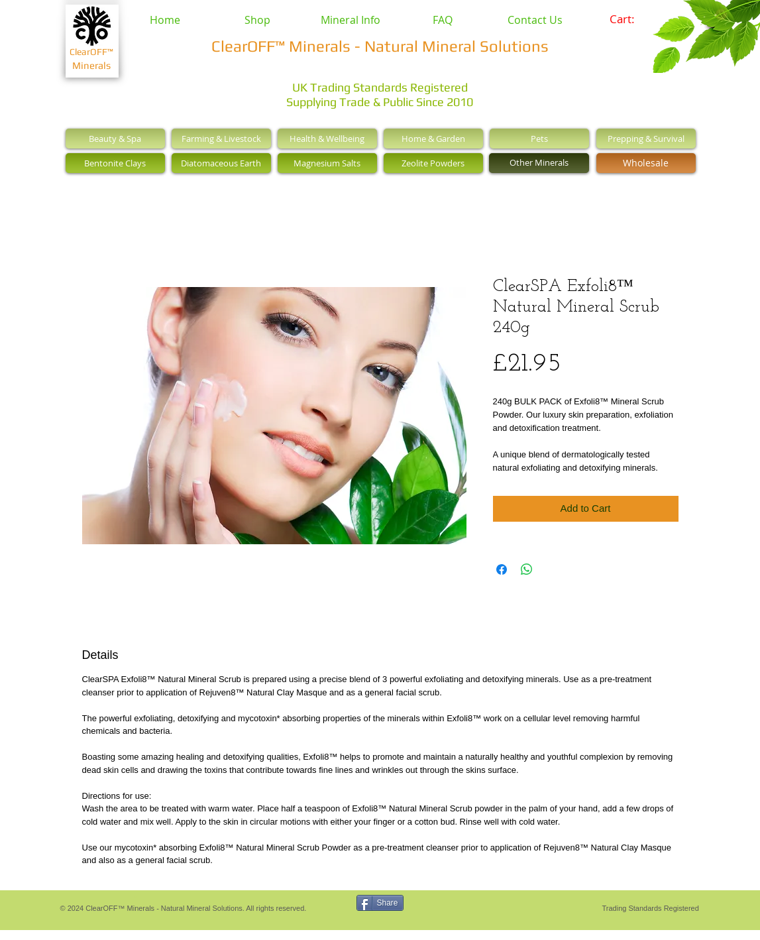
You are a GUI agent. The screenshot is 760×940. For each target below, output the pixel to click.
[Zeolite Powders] (433, 163)
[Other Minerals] (539, 163)
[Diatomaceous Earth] (221, 163)
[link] (631, 19)
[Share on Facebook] (502, 569)
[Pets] (539, 138)
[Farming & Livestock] (221, 138)
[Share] (380, 903)
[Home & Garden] (433, 138)
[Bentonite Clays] (115, 163)
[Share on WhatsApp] (527, 569)
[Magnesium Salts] (327, 163)
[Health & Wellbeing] (327, 138)
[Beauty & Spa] (115, 138)
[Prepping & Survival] (646, 138)
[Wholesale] (646, 163)
